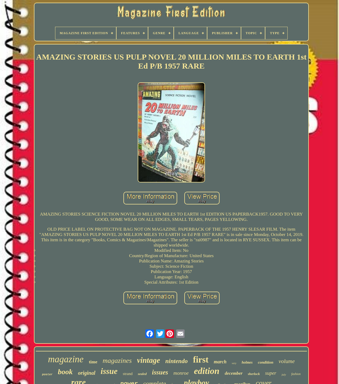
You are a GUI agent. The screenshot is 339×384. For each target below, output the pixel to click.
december (234, 373)
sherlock (254, 374)
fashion (296, 374)
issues (160, 372)
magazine (65, 359)
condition (265, 362)
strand (128, 374)
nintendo (176, 361)
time (93, 361)
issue (109, 371)
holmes (247, 362)
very (234, 363)
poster (47, 374)
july (284, 374)
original (86, 373)
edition (206, 371)
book (65, 372)
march (220, 361)
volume (287, 361)
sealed (142, 374)
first (201, 359)
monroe (181, 373)
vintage (148, 360)
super (270, 373)
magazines (117, 360)
